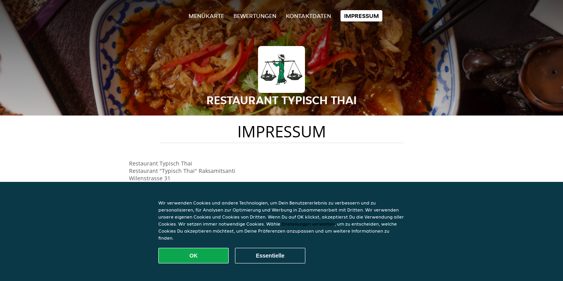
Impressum (361, 16)
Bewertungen (254, 16)
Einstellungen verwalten (308, 224)
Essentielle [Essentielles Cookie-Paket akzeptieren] (270, 256)
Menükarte (206, 16)
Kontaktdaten (308, 16)
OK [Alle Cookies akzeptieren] (194, 256)
